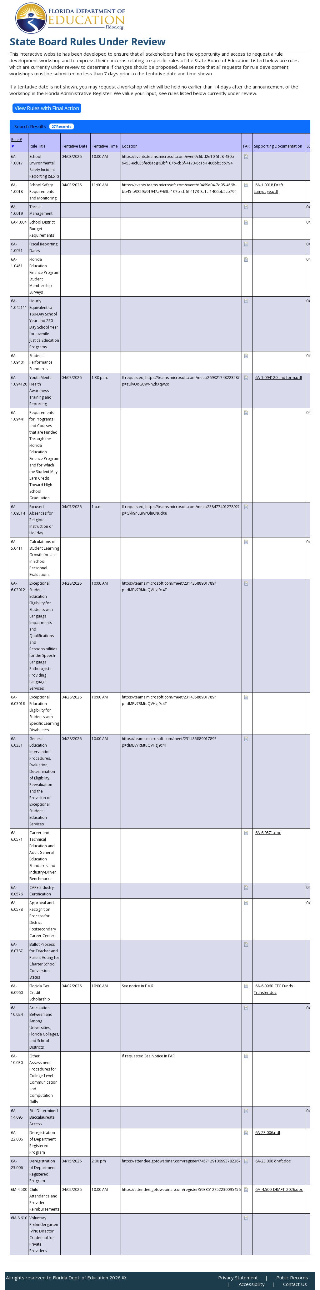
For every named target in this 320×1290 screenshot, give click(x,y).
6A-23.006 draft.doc (273, 1161)
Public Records (292, 1277)
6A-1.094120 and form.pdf (278, 377)
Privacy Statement (238, 1277)
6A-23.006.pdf (267, 1132)
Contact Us (295, 1284)
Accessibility (252, 1284)
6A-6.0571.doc (268, 832)
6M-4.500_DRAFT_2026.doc (279, 1189)
